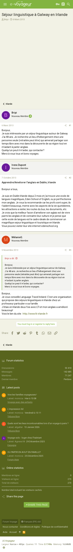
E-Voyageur (9, 541)
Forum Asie (13, 459)
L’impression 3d (15, 409)
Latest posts (13, 387)
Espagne (12, 445)
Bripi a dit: (9, 258)
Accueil (13, 532)
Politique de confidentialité (55, 527)
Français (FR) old (31, 521)
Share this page (36, 504)
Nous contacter (10, 527)
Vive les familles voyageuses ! (22, 394)
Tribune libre (14, 416)
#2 (70, 178)
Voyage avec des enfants (20, 402)
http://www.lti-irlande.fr (35, 313)
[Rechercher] (68, 4)
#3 (70, 250)
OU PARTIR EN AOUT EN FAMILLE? (24, 452)
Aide (5, 532)
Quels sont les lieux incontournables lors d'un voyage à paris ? (38, 423)
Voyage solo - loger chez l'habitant (25, 437)
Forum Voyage (10, 521)
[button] (5, 4)
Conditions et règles (30, 527)
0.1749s (48, 544)
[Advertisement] (36, 60)
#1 (70, 125)
